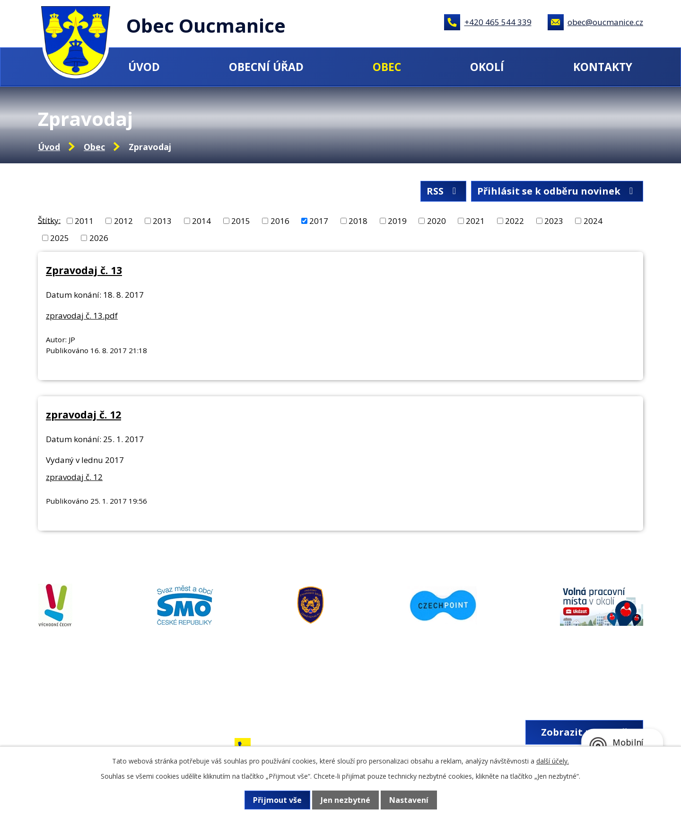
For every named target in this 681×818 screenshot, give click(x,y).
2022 (514, 220)
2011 (84, 220)
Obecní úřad (266, 66)
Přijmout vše (277, 800)
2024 (593, 220)
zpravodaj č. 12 (83, 414)
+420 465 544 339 (498, 22)
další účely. (552, 760)
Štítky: (49, 219)
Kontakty (602, 66)
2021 (475, 220)
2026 (98, 237)
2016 (280, 220)
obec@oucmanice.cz (605, 22)
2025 (59, 237)
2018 (358, 220)
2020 (436, 220)
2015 (240, 220)
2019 (397, 220)
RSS (443, 191)
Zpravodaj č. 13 (84, 270)
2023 (553, 220)
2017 (318, 220)
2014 (201, 220)
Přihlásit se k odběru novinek (557, 191)
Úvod (144, 66)
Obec (387, 66)
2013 (162, 220)
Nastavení (408, 800)
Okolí (487, 66)
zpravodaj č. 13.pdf (82, 315)
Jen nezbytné (345, 800)
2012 (123, 220)
